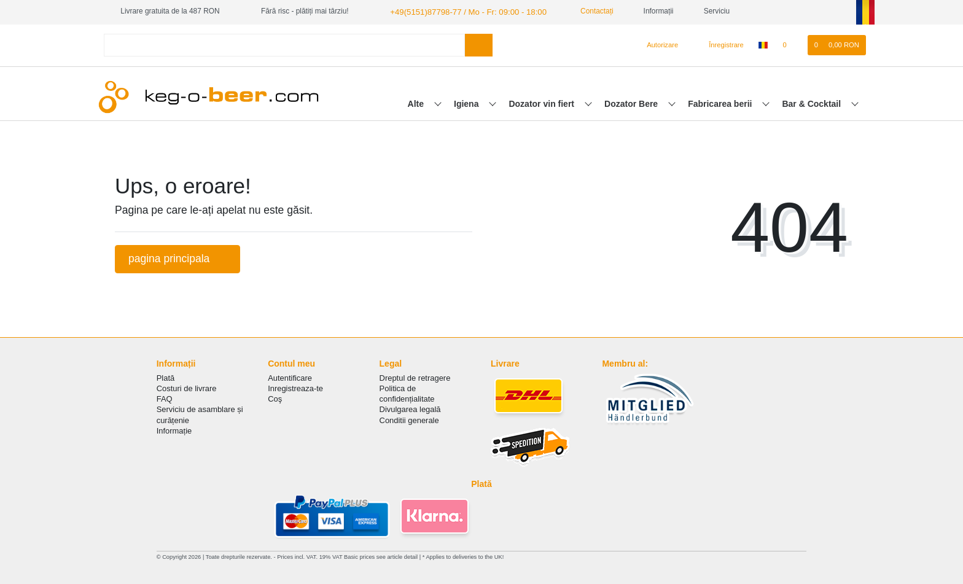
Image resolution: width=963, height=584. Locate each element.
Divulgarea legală (410, 408)
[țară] (763, 44)
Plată (166, 376)
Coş (275, 397)
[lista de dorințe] (791, 44)
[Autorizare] (657, 44)
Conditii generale (409, 419)
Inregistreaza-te (295, 387)
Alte (417, 102)
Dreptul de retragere (415, 376)
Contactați (582, 11)
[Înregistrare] (719, 44)
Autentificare (290, 376)
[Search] (479, 44)
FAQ (165, 397)
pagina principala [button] (177, 257)
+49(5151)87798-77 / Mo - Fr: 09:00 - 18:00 (460, 11)
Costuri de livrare (187, 387)
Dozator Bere (632, 102)
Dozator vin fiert (542, 102)
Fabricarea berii (721, 102)
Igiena (467, 102)
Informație (174, 429)
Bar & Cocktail (812, 102)
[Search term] (284, 44)
